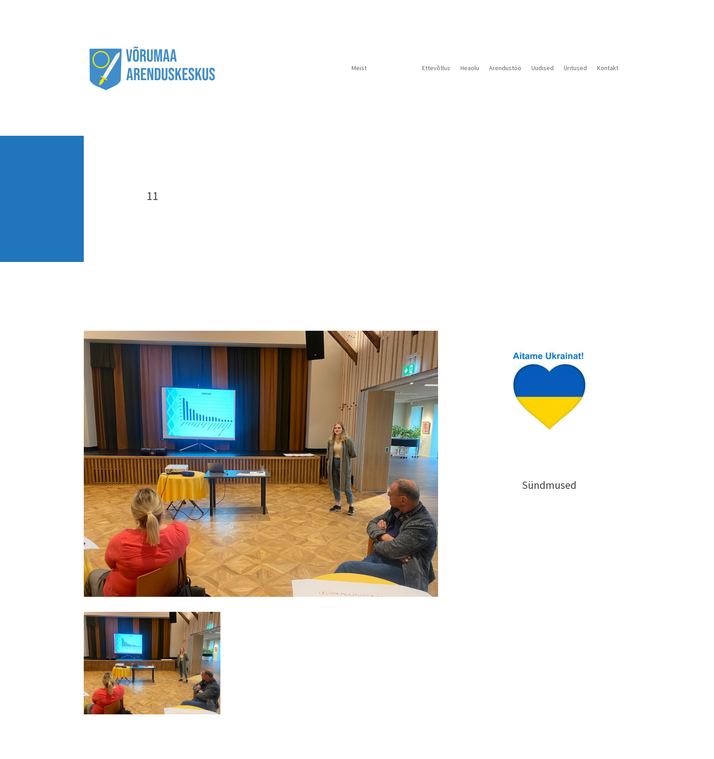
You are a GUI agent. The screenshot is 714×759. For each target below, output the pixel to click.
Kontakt (607, 68)
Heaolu (469, 68)
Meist (359, 68)
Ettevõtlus (436, 68)
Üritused (575, 68)
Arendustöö (505, 68)
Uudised (542, 68)
